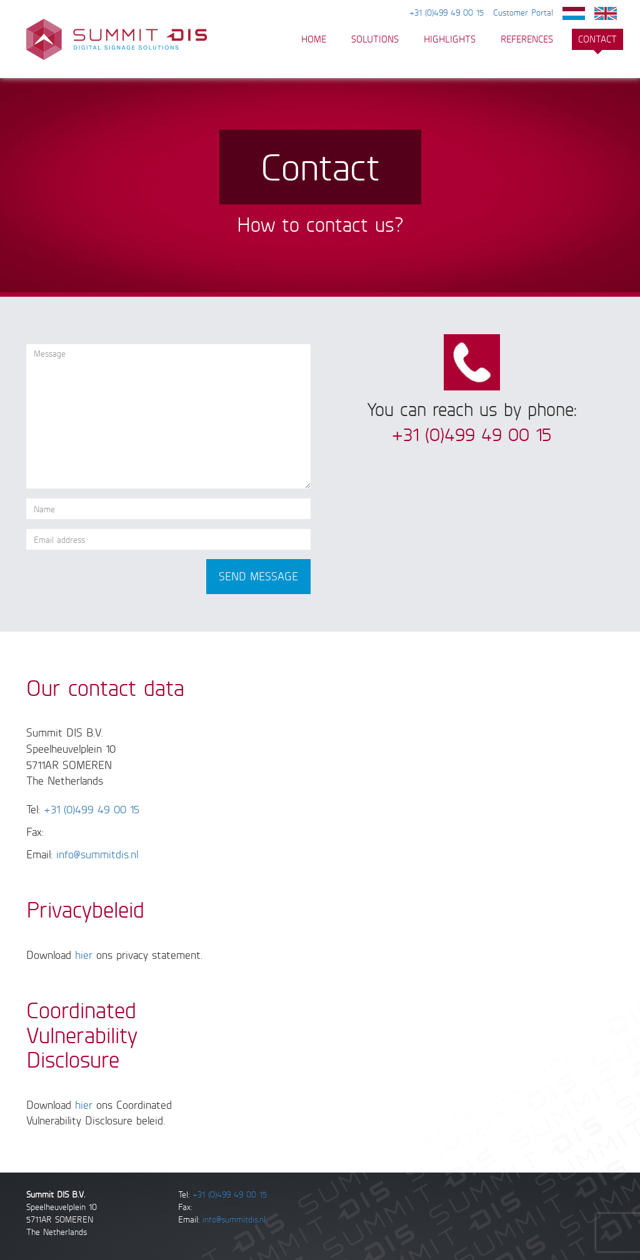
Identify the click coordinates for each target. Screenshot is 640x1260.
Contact (597, 39)
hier (83, 954)
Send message (258, 576)
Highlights (450, 39)
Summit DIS (116, 39)
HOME (313, 39)
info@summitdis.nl (97, 854)
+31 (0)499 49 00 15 (446, 12)
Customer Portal (523, 12)
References (527, 39)
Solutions (375, 39)
